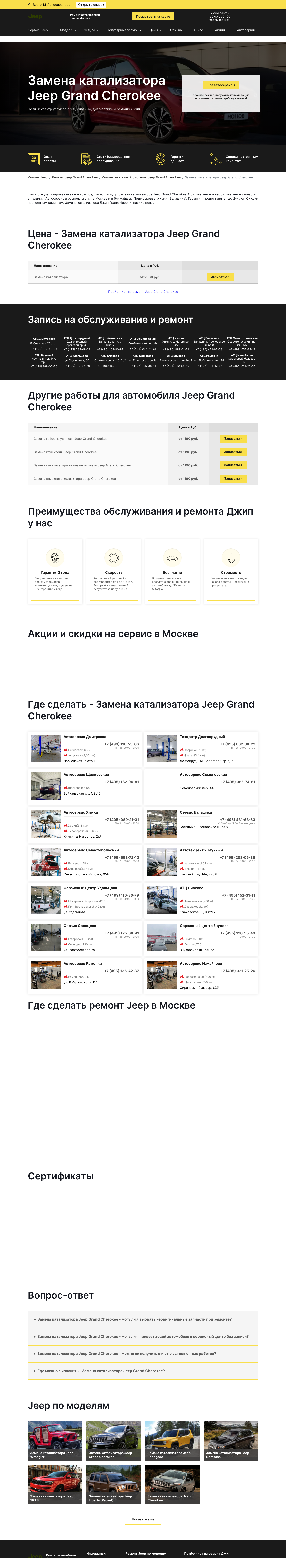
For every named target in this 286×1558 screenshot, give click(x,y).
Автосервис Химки (81, 812)
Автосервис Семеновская (203, 774)
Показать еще (143, 1519)
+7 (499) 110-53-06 (44, 348)
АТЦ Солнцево (143, 355)
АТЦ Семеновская (143, 338)
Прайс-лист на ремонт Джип (207, 1553)
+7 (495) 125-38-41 (143, 365)
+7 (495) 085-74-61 (143, 348)
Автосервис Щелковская (86, 774)
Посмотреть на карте (153, 16)
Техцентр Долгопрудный (202, 737)
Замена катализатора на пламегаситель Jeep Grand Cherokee (82, 465)
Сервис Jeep (38, 30)
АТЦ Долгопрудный (77, 338)
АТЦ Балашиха (209, 338)
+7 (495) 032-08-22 (77, 349)
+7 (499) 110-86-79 (77, 365)
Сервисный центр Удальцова (90, 888)
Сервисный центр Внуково (204, 926)
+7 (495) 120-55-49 (176, 365)
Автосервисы (247, 30)
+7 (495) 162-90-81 (110, 349)
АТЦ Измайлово (242, 355)
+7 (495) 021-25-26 (242, 366)
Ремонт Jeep (38, 177)
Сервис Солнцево (80, 926)
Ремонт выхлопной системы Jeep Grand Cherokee (141, 177)
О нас (198, 30)
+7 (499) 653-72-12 (242, 349)
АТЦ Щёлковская (110, 338)
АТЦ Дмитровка (44, 338)
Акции (220, 30)
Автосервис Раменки (83, 963)
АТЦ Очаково (110, 355)
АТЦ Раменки (209, 355)
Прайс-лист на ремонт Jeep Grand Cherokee (143, 292)
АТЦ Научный (44, 355)
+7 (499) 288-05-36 (43, 366)
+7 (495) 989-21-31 (176, 349)
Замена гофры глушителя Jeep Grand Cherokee (70, 439)
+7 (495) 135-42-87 (209, 365)
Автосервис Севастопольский (91, 850)
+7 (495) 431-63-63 (209, 349)
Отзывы (176, 30)
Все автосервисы (221, 85)
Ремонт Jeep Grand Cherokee (75, 177)
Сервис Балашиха (196, 812)
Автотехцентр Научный (201, 850)
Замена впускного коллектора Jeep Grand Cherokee (75, 479)
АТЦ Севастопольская (242, 338)
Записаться (220, 276)
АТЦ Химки (176, 338)
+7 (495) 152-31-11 (110, 365)
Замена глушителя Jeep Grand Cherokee (65, 452)
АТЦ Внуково (176, 355)
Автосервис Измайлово (201, 963)
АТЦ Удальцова (77, 355)
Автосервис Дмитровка (85, 737)
